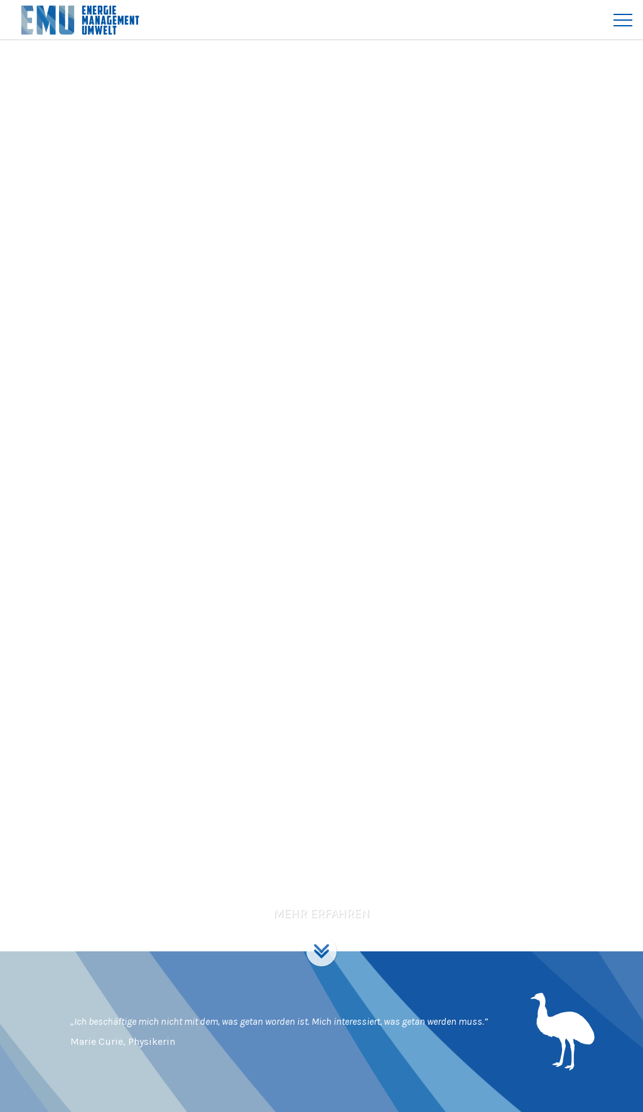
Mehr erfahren (321, 913)
